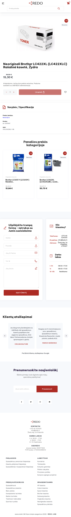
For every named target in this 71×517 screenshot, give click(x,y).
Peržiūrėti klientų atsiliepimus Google (35, 353)
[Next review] (66, 336)
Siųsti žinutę (21, 293)
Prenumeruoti (47, 389)
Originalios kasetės (44, 499)
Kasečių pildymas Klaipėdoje (16, 464)
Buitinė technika (11, 496)
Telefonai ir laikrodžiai (13, 499)
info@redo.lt (62, 240)
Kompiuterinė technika (14, 493)
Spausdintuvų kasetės (13, 488)
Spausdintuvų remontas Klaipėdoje (18, 461)
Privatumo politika (43, 472)
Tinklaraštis (41, 464)
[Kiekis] (10, 92)
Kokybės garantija (43, 467)
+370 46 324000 (64, 236)
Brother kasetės (43, 493)
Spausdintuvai (11, 485)
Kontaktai (40, 461)
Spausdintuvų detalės (45, 504)
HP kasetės (41, 485)
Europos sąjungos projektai (46, 475)
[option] (18, 174)
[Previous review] (5, 336)
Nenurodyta (6, 117)
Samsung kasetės (43, 496)
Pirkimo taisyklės (43, 469)
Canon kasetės (42, 488)
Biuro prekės (10, 491)
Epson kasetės (42, 491)
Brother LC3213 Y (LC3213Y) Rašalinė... (17, 181)
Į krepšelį (38, 92)
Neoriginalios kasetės (44, 502)
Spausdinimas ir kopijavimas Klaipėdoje (19, 467)
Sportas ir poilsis (12, 502)
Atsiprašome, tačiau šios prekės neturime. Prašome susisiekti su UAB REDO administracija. (21, 84)
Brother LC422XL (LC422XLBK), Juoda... (49, 181)
